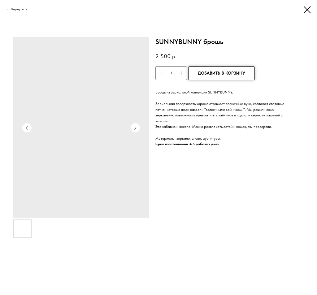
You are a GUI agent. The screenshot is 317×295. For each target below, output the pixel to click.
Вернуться (19, 9)
